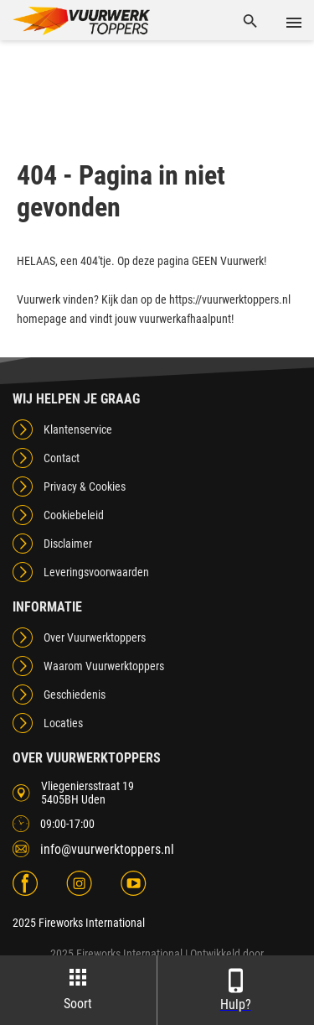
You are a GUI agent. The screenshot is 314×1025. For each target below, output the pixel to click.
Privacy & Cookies (85, 486)
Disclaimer (68, 543)
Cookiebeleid (74, 515)
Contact (62, 458)
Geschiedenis (75, 694)
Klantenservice (78, 429)
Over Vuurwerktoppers (95, 637)
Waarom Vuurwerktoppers (104, 666)
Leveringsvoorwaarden (96, 572)
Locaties (63, 723)
